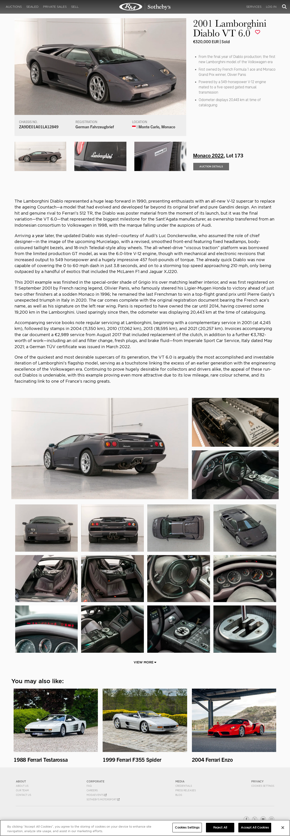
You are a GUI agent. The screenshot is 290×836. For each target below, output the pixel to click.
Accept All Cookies (254, 827)
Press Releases (185, 790)
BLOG (178, 795)
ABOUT (21, 781)
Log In (271, 6)
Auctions (14, 6)
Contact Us (23, 795)
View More (145, 662)
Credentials (183, 785)
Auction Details (211, 166)
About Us (22, 785)
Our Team (22, 790)
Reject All (220, 827)
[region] (145, 828)
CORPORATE (95, 781)
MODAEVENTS (97, 795)
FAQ (89, 785)
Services (253, 6)
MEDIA (179, 781)
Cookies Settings (262, 785)
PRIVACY (257, 781)
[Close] (283, 828)
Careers (92, 790)
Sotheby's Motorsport (103, 799)
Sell (75, 6)
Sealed (32, 6)
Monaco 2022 (208, 155)
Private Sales (55, 6)
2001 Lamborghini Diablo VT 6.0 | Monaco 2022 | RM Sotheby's (145, 6)
